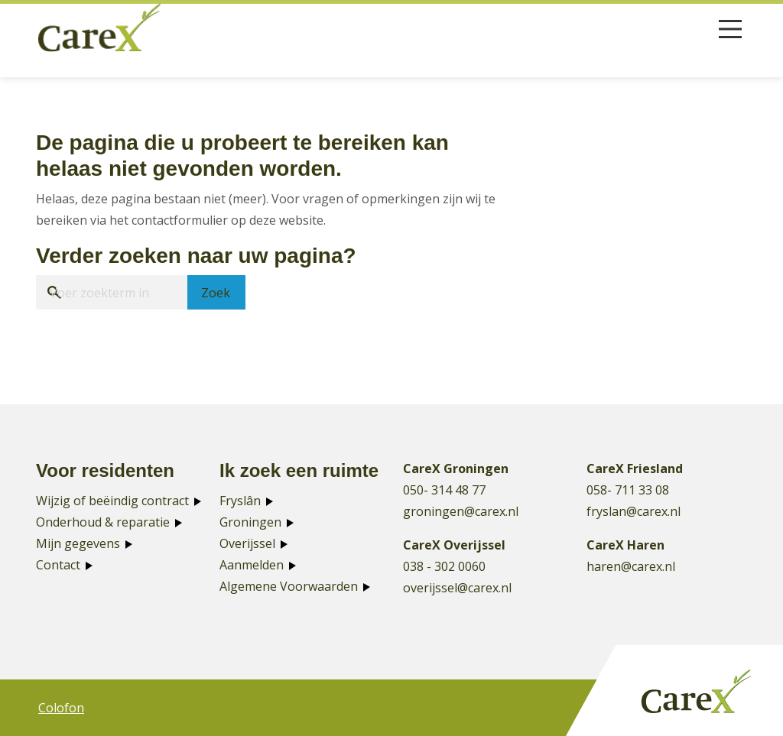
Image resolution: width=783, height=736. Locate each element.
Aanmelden (251, 564)
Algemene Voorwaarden (288, 586)
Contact (58, 564)
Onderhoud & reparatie (103, 522)
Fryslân (240, 500)
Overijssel (247, 543)
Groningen (250, 522)
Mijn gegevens (78, 543)
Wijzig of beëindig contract (112, 500)
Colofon (61, 707)
